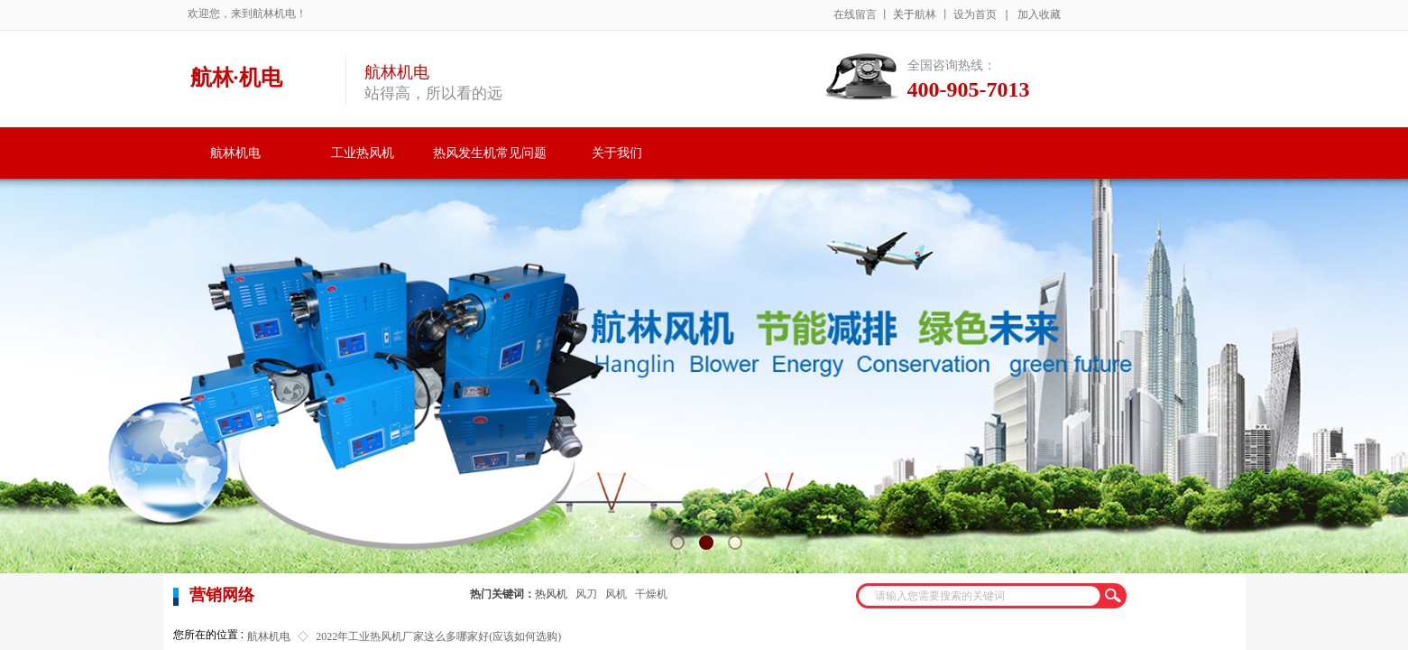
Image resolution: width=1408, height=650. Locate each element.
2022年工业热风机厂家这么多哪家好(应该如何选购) (438, 636)
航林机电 (235, 153)
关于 (904, 14)
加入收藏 (1039, 14)
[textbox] (979, 596)
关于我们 (617, 153)
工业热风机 (362, 153)
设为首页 (975, 14)
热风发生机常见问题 (490, 153)
